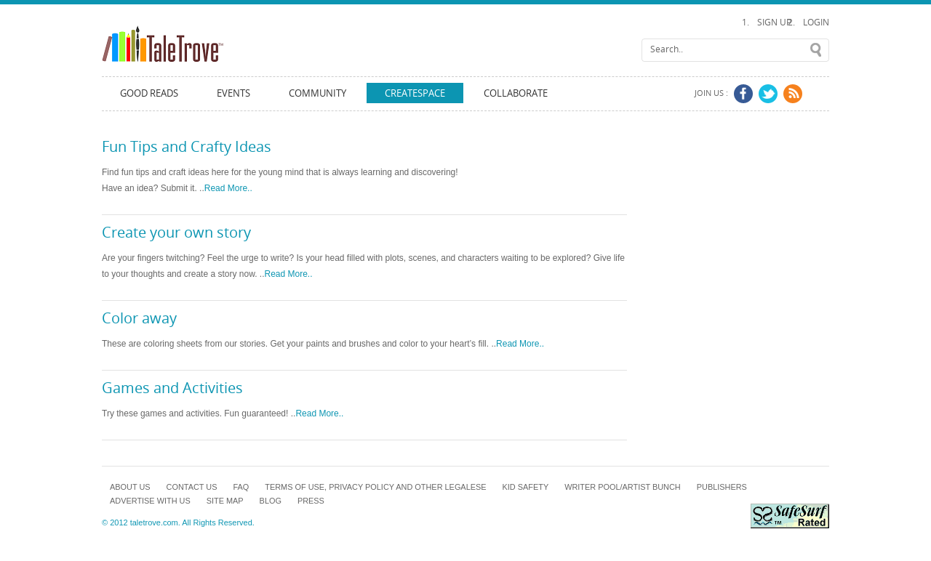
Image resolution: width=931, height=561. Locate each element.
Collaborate (516, 93)
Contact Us (192, 487)
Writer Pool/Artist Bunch (622, 487)
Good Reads (149, 93)
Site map (225, 500)
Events (233, 93)
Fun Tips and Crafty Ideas (186, 147)
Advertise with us (150, 500)
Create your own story (176, 232)
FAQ (241, 487)
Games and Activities (172, 388)
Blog (270, 500)
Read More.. (228, 188)
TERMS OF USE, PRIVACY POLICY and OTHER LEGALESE (375, 487)
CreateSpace (415, 93)
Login (816, 22)
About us (130, 487)
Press (310, 500)
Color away (139, 318)
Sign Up (774, 22)
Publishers (722, 487)
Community (317, 93)
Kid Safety (526, 487)
